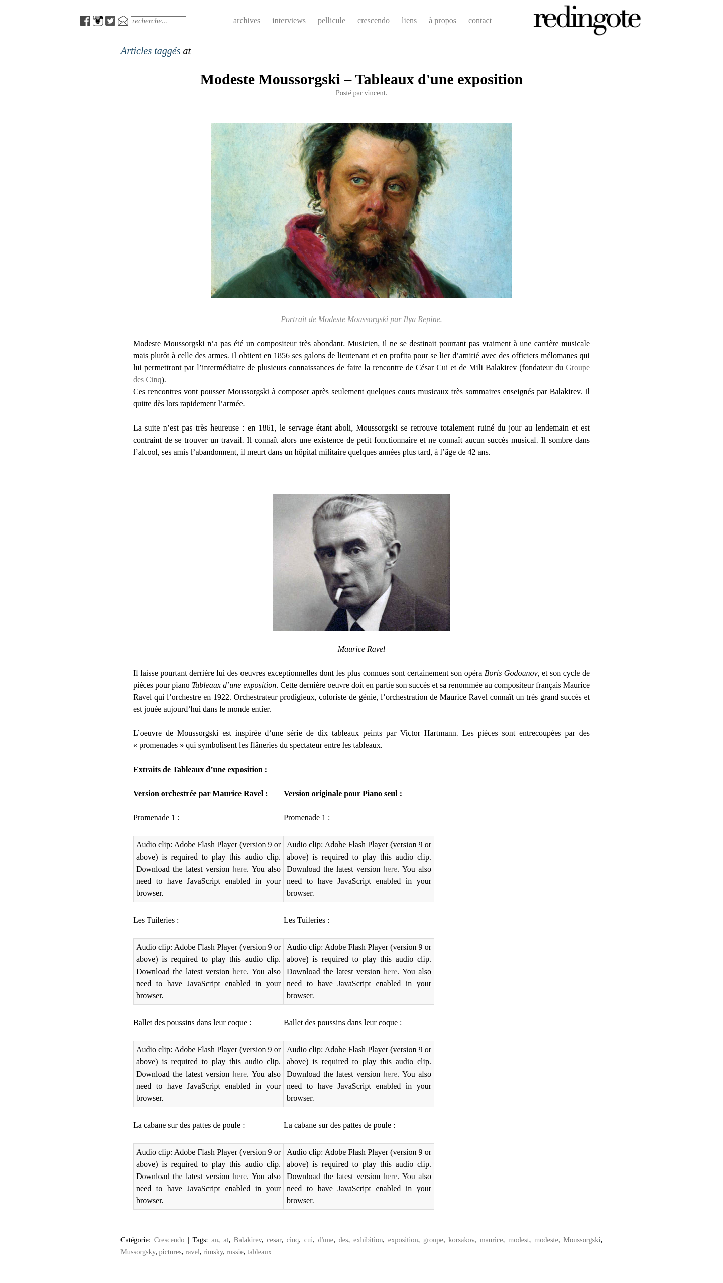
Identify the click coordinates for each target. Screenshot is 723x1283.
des (343, 1240)
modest (518, 1240)
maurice (491, 1240)
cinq (293, 1240)
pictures (170, 1252)
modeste (546, 1240)
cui (308, 1240)
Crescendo (169, 1240)
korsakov (461, 1240)
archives (246, 20)
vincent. (375, 93)
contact (480, 20)
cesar (274, 1240)
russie (235, 1252)
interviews (289, 20)
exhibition (368, 1240)
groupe (433, 1240)
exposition (403, 1240)
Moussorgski (581, 1240)
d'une (326, 1240)
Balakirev (248, 1240)
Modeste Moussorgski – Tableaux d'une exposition (361, 79)
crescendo (373, 20)
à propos (442, 20)
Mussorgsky (137, 1252)
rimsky (213, 1252)
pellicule (331, 20)
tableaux (259, 1252)
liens (409, 20)
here (240, 869)
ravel (192, 1252)
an (214, 1240)
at (225, 1240)
